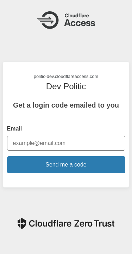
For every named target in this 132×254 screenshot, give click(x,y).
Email (14, 129)
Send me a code (66, 165)
